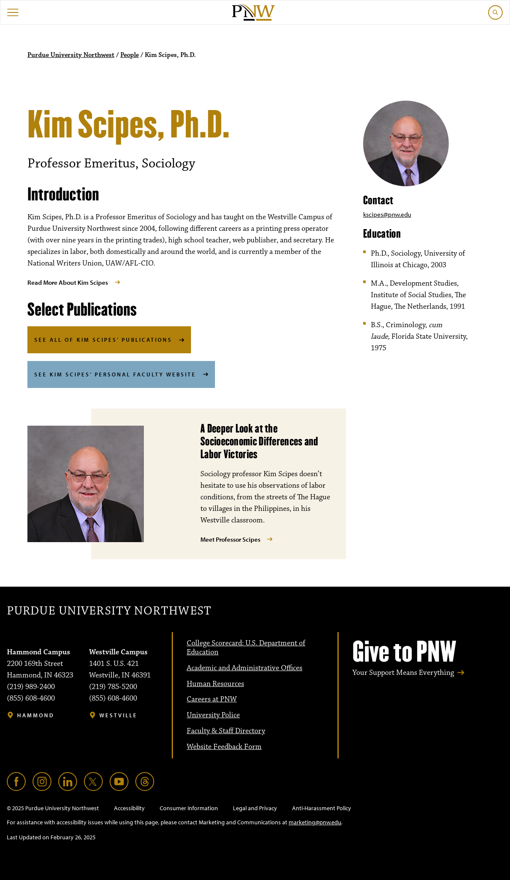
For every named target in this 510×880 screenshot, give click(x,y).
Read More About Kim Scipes (67, 282)
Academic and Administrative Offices (244, 668)
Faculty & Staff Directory (226, 731)
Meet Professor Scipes (230, 539)
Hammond (35, 715)
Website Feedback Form (224, 747)
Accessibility (129, 808)
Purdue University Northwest (70, 55)
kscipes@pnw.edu (387, 214)
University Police (213, 715)
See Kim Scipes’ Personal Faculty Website (115, 374)
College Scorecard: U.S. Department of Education (246, 647)
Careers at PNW (212, 699)
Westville (118, 715)
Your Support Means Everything (403, 672)
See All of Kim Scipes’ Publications (103, 339)
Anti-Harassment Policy (321, 808)
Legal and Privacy (255, 808)
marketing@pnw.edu (315, 822)
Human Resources (215, 684)
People (129, 55)
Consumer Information (189, 808)
